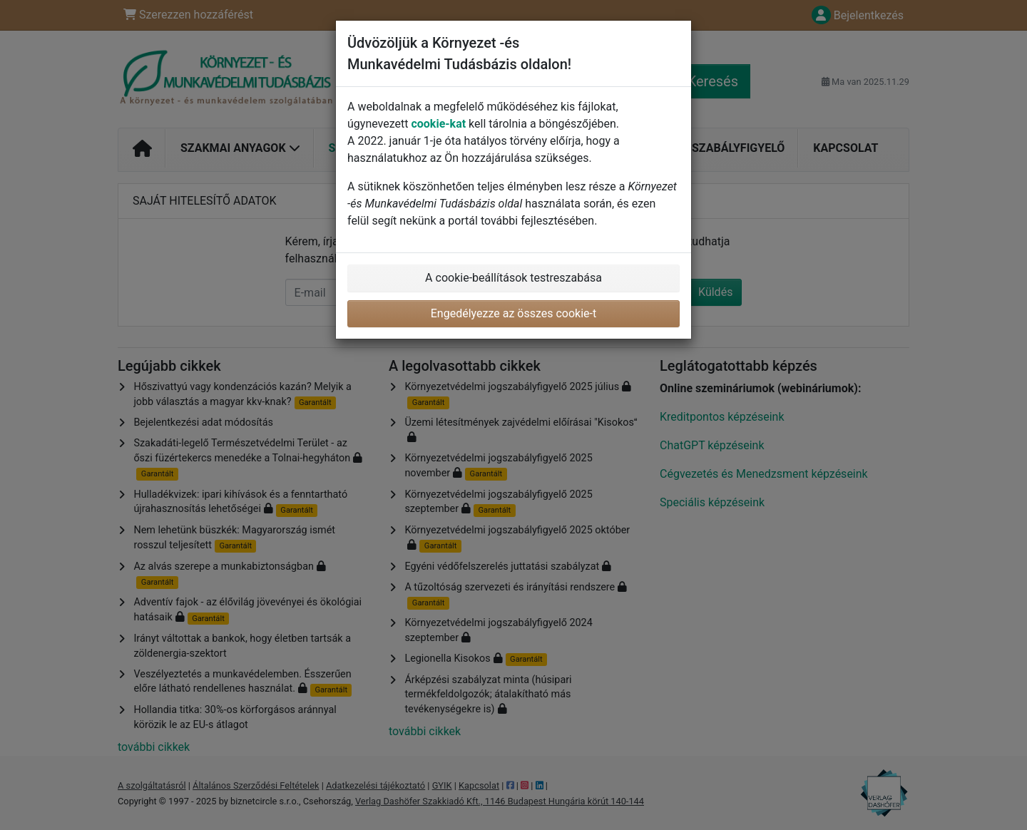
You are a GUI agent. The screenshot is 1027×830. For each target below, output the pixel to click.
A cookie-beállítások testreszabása (513, 278)
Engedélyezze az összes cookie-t (514, 313)
